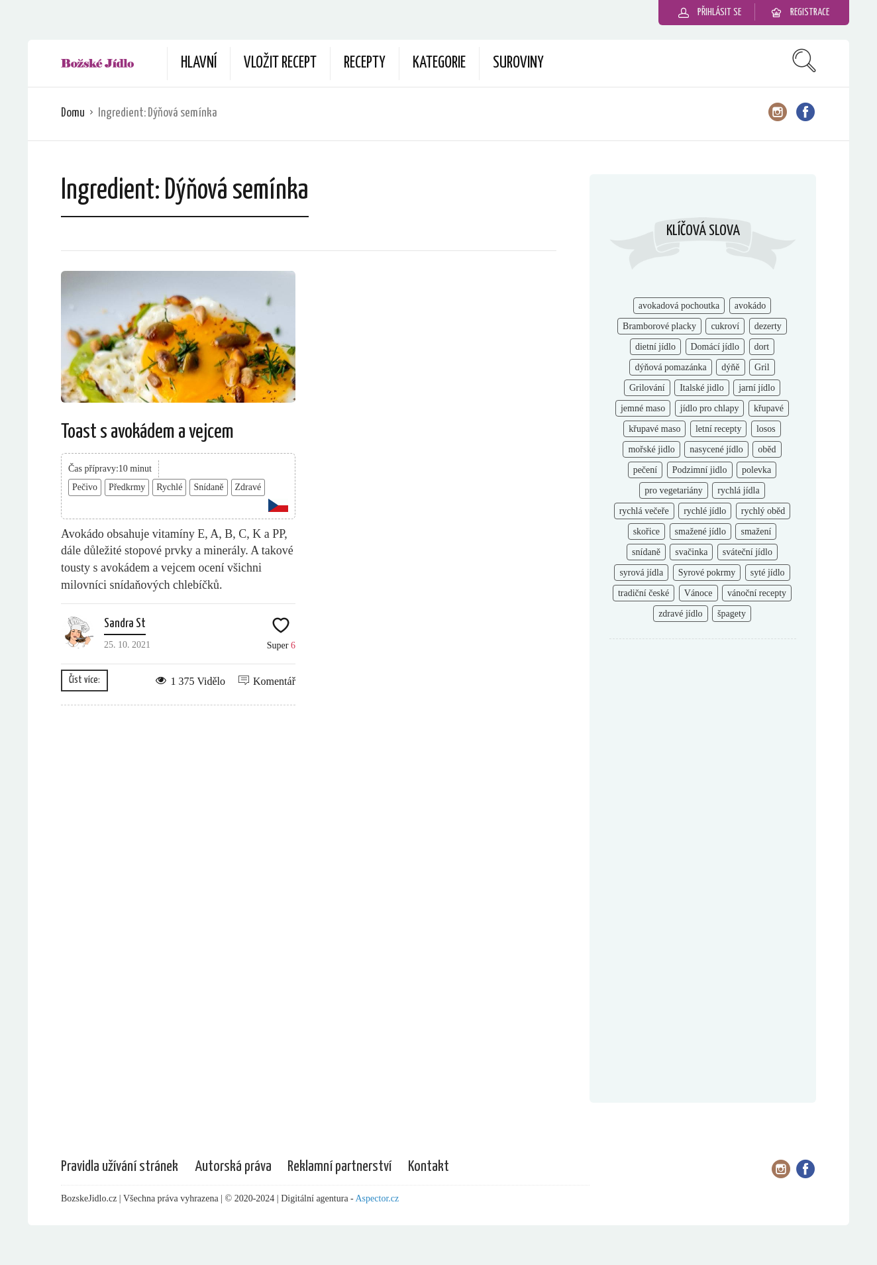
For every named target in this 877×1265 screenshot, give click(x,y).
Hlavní (199, 63)
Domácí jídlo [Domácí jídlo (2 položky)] (715, 347)
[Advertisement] (702, 864)
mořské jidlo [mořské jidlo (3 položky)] (651, 449)
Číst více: (84, 680)
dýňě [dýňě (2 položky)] (730, 367)
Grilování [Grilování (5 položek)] (647, 388)
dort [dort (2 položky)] (762, 347)
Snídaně (208, 487)
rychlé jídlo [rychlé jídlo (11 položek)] (705, 511)
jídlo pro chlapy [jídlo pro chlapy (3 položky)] (709, 408)
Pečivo (84, 487)
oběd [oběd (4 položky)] (767, 449)
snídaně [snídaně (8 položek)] (646, 552)
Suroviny (518, 63)
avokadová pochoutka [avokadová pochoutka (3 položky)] (679, 306)
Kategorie (439, 63)
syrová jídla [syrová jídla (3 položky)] (641, 573)
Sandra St (125, 623)
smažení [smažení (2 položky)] (756, 531)
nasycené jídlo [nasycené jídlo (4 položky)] (716, 449)
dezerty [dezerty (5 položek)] (768, 326)
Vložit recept (280, 63)
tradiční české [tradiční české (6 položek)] (643, 593)
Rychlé (169, 487)
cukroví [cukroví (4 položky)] (725, 326)
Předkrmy (127, 487)
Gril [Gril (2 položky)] (762, 367)
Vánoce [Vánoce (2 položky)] (698, 593)
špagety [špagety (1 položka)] (731, 614)
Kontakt (428, 1166)
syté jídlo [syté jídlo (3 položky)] (767, 573)
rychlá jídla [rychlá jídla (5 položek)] (738, 490)
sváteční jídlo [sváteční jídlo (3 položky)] (747, 552)
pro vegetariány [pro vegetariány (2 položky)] (673, 490)
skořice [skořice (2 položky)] (646, 531)
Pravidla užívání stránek (119, 1166)
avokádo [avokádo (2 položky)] (750, 306)
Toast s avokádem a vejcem (147, 432)
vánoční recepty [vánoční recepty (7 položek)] (756, 593)
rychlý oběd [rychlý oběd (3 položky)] (763, 511)
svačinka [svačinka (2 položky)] (691, 552)
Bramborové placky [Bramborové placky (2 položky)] (659, 326)
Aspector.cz (377, 1198)
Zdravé (248, 487)
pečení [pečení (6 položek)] (645, 470)
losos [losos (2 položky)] (766, 429)
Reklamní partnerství (339, 1166)
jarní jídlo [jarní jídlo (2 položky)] (757, 388)
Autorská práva (233, 1166)
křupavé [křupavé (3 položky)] (769, 408)
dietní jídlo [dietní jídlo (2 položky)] (655, 347)
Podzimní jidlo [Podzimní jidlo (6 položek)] (699, 470)
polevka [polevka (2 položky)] (756, 470)
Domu (73, 113)
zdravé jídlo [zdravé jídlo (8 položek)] (680, 614)
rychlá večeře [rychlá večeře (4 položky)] (644, 511)
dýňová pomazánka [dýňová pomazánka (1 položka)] (670, 367)
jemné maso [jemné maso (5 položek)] (643, 408)
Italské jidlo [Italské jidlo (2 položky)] (702, 388)
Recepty (365, 63)
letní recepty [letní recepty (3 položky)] (719, 429)
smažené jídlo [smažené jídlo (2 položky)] (700, 531)
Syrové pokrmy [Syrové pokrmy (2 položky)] (707, 573)
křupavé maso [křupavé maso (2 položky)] (654, 429)
